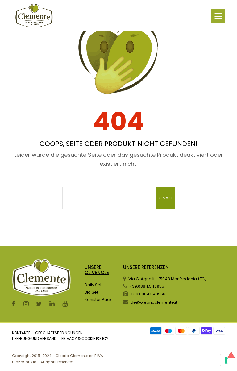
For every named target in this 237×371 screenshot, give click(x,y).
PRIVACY (69, 338)
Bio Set (91, 292)
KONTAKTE (21, 333)
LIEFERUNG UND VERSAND (34, 338)
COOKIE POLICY (94, 338)
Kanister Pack (98, 299)
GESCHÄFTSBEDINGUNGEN (59, 333)
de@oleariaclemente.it (154, 302)
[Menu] (218, 16)
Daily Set (93, 285)
